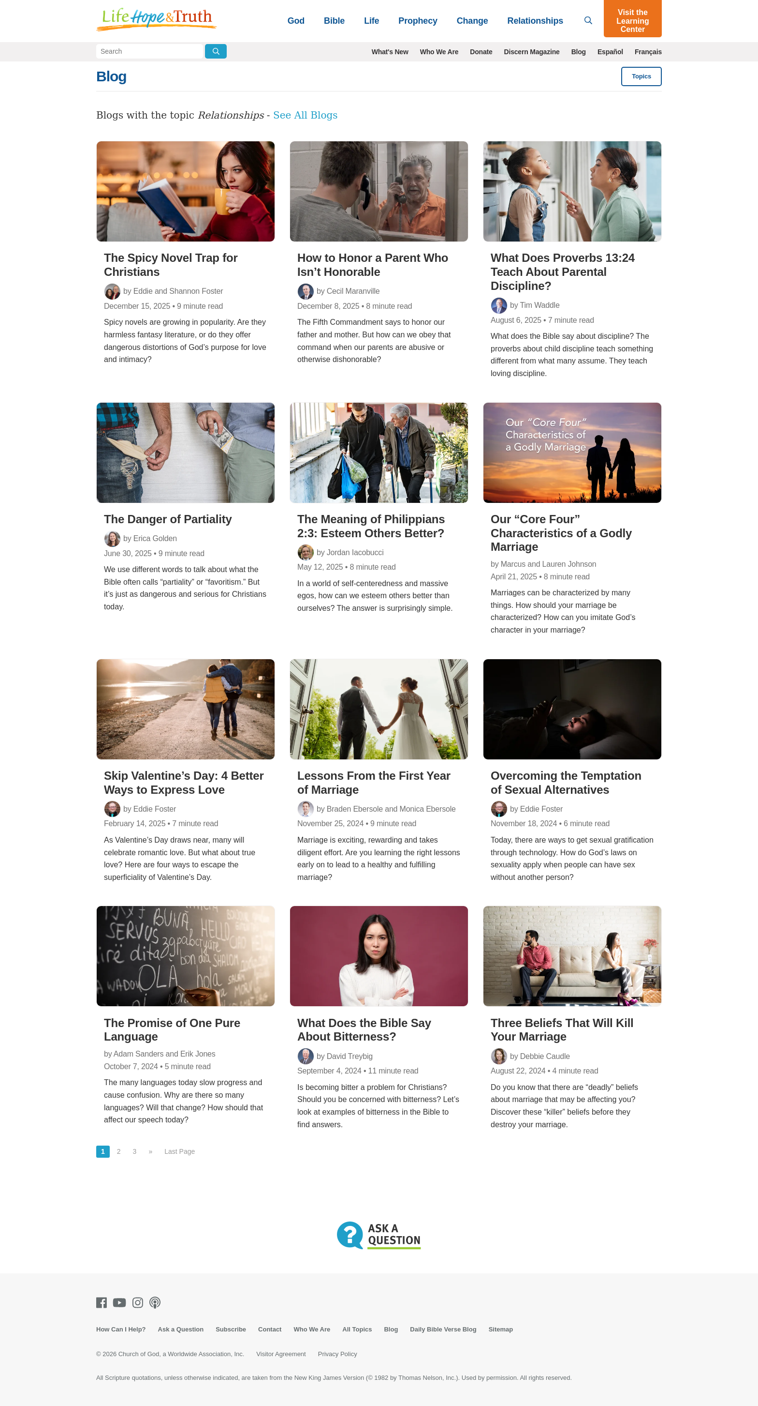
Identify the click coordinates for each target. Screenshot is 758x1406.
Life (371, 21)
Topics (641, 76)
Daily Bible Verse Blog (443, 1329)
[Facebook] (103, 1303)
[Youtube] (121, 1303)
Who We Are (439, 52)
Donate (481, 52)
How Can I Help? (121, 1329)
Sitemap (501, 1329)
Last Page (179, 1151)
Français (648, 52)
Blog (578, 52)
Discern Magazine (532, 52)
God (296, 21)
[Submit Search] (216, 51)
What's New (390, 52)
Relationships (535, 21)
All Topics (357, 1329)
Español (610, 52)
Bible (334, 21)
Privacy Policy (337, 1354)
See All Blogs (305, 115)
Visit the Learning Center (632, 20)
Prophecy (417, 21)
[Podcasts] (157, 1303)
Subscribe (231, 1329)
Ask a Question (181, 1329)
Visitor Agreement (281, 1354)
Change (472, 21)
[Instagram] (139, 1303)
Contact (269, 1329)
